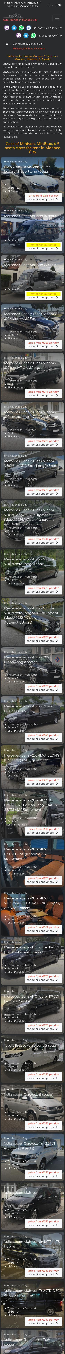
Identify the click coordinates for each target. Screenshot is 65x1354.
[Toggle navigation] (57, 18)
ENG (59, 5)
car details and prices (43, 197)
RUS (50, 5)
